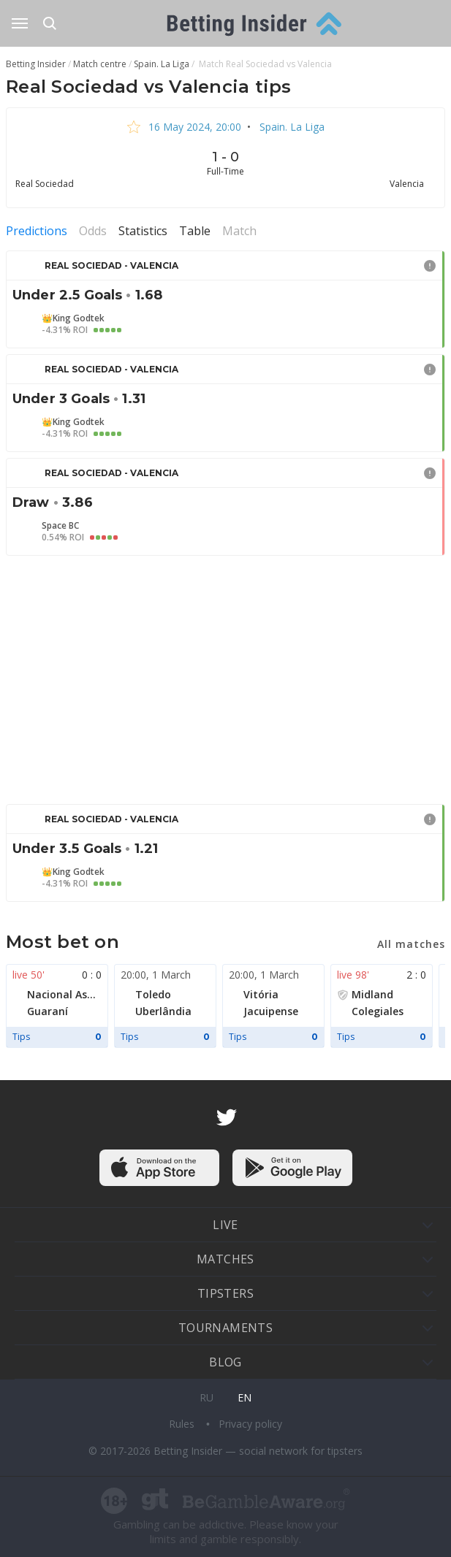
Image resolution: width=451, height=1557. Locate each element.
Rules (183, 1424)
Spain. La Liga (291, 127)
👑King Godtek (73, 318)
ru (206, 1397)
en (244, 1397)
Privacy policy (250, 1424)
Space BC (60, 526)
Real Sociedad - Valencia (111, 265)
